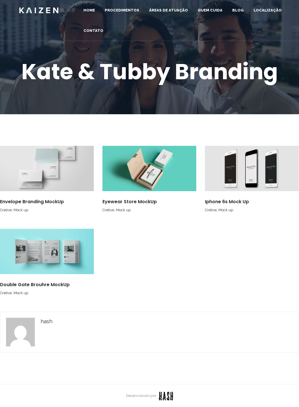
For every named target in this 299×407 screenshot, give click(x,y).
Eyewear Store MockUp (129, 201)
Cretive (6, 210)
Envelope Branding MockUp (32, 201)
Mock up (21, 210)
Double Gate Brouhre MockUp (35, 284)
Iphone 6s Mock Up (227, 201)
